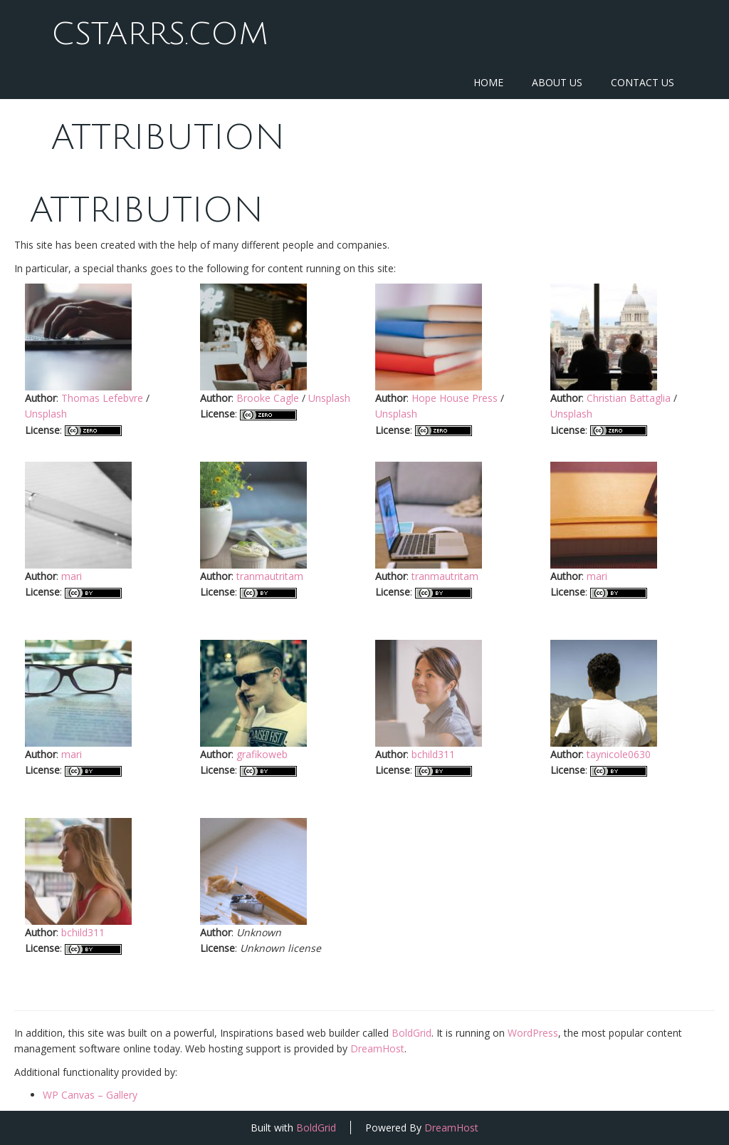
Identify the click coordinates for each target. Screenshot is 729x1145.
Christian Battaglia (629, 398)
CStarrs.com (159, 34)
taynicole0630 (619, 754)
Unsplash (46, 413)
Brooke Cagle (267, 398)
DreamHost (377, 1048)
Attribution (168, 138)
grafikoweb (262, 754)
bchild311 (433, 754)
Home (488, 82)
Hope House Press (454, 398)
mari (71, 576)
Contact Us (642, 82)
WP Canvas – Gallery (90, 1095)
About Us (557, 82)
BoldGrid (411, 1033)
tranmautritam (269, 576)
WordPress (533, 1033)
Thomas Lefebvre (102, 398)
